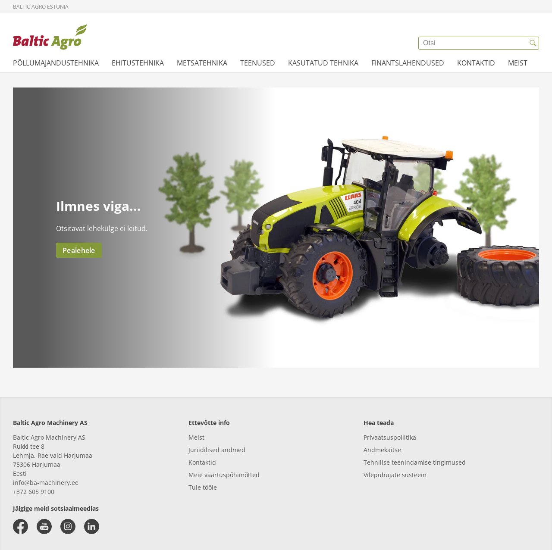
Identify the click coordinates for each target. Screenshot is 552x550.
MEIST (517, 63)
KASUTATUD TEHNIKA (323, 63)
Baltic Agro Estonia (41, 6)
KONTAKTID (476, 63)
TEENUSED (257, 63)
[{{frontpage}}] (50, 36)
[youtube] (44, 526)
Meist (196, 437)
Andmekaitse (382, 450)
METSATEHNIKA (202, 63)
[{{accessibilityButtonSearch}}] (532, 43)
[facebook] (20, 526)
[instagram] (67, 526)
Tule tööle (202, 487)
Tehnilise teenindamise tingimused (415, 462)
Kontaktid (202, 462)
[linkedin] (91, 526)
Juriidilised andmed (216, 450)
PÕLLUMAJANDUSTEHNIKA (56, 63)
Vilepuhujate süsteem (395, 475)
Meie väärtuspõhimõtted (224, 475)
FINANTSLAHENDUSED (407, 63)
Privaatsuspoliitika (390, 437)
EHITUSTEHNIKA (138, 63)
